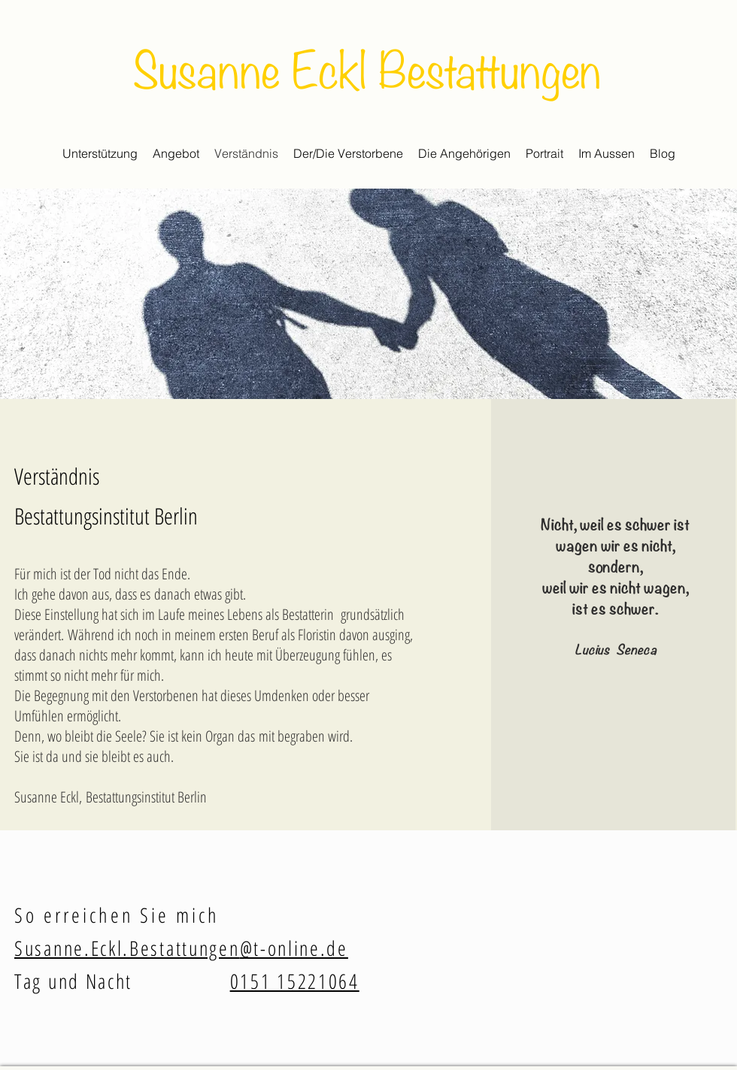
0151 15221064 (294, 981)
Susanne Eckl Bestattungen (367, 66)
